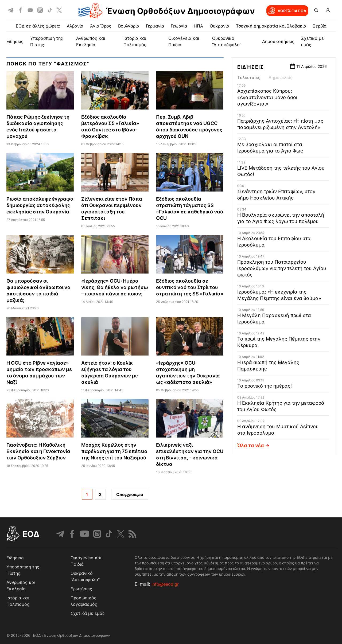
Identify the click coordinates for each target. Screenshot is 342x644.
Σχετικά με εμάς (88, 613)
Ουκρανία (219, 26)
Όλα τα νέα (254, 445)
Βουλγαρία (128, 26)
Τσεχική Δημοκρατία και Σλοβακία (271, 26)
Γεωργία (179, 26)
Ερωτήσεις (81, 588)
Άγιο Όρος (100, 26)
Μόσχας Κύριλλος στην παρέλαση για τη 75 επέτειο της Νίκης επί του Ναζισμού (114, 451)
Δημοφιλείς (281, 77)
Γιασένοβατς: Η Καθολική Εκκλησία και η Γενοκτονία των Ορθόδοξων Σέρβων (38, 451)
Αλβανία (75, 26)
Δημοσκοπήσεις (278, 41)
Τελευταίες (249, 77)
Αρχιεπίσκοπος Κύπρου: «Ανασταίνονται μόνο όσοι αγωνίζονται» (267, 97)
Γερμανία (155, 26)
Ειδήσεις (250, 67)
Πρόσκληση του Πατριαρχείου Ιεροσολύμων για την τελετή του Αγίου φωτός (281, 268)
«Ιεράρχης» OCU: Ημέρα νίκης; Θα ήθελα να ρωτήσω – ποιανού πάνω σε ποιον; (114, 287)
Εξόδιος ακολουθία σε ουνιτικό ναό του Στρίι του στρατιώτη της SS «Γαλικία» (189, 287)
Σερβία (320, 26)
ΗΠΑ (198, 26)
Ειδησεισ (15, 557)
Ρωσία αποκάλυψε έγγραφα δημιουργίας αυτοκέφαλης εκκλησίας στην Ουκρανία (39, 205)
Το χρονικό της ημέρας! (264, 386)
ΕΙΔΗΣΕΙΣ (15, 41)
